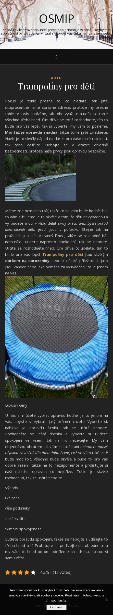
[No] (106, 599)
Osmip (56, 18)
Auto (56, 78)
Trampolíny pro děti (62, 254)
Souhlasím (56, 607)
